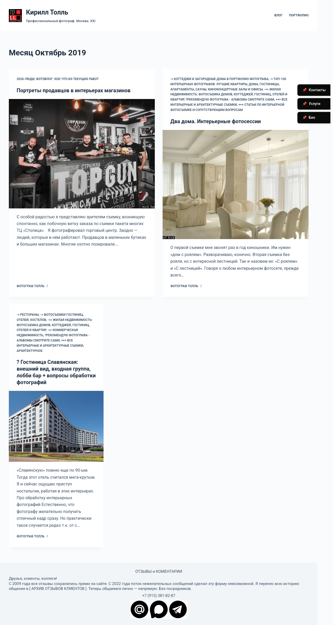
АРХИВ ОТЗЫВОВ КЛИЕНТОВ (57, 588)
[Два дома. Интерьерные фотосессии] (236, 184)
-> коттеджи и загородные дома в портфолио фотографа (219, 79)
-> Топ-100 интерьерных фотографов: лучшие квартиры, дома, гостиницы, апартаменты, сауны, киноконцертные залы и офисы (228, 84)
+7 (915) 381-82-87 (158, 595)
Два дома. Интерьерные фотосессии (215, 121)
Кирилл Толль (47, 12)
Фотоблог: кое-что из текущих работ (67, 79)
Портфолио (299, 15)
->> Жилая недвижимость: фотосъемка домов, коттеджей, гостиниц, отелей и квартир (228, 95)
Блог (278, 15)
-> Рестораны (28, 315)
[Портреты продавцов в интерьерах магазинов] (82, 153)
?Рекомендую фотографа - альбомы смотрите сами (229, 99)
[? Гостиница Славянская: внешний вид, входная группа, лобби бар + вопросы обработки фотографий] (56, 426)
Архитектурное (29, 351)
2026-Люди (26, 79)
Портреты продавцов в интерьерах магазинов (73, 90)
